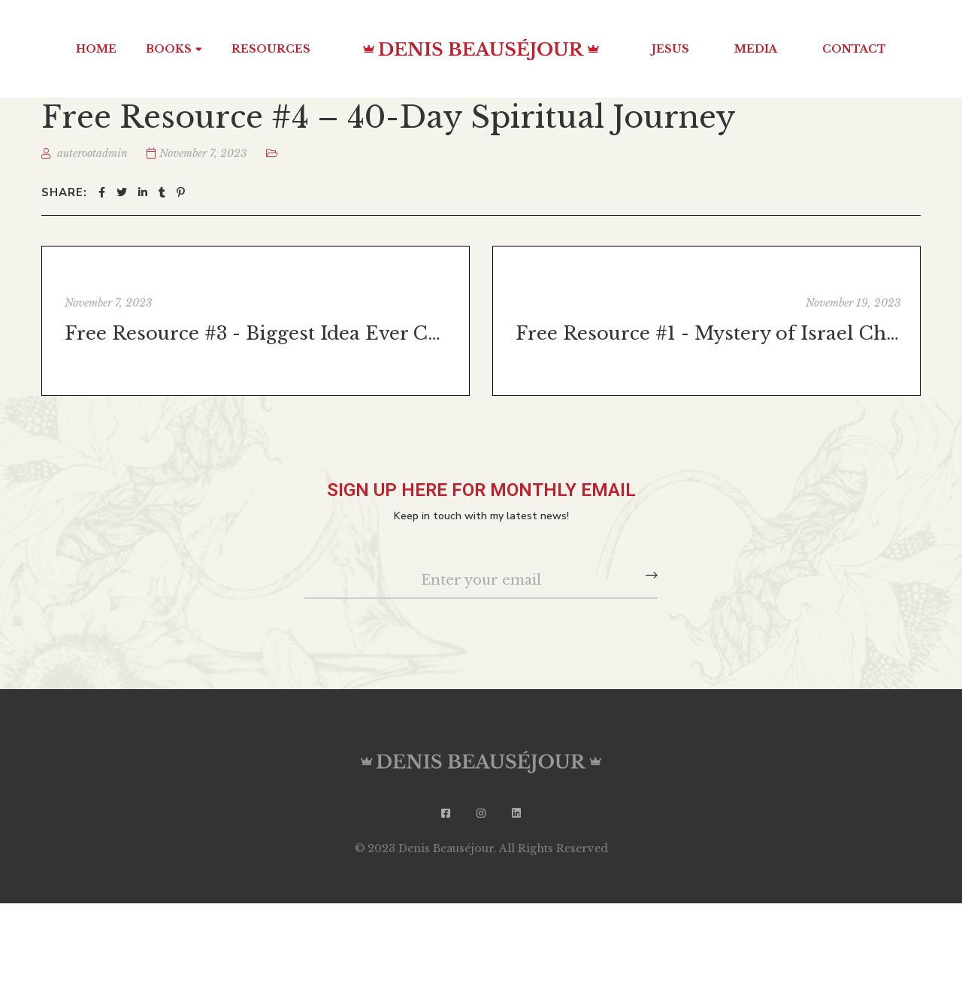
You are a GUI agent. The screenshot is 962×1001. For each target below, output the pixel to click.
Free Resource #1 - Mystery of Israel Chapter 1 (708, 334)
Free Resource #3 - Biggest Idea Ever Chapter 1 (257, 334)
